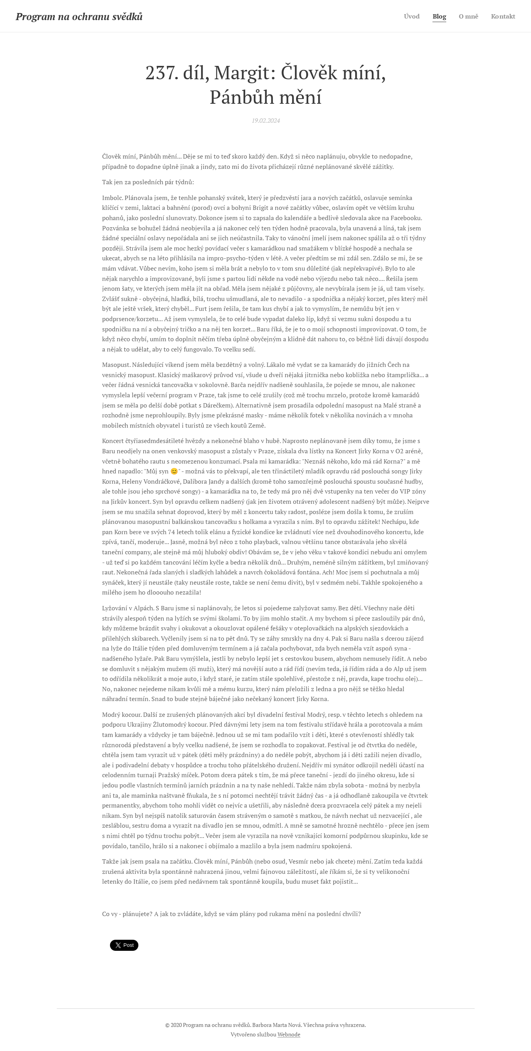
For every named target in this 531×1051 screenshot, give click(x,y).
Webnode (289, 1034)
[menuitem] (409, 16)
